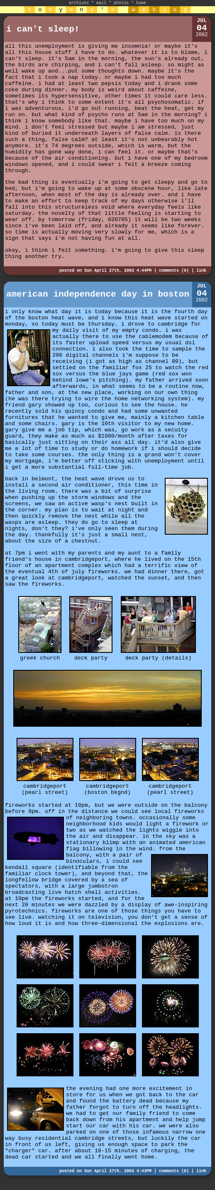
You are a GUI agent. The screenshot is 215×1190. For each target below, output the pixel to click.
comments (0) (174, 270)
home (141, 3)
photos (121, 3)
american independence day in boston (97, 294)
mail (101, 3)
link (201, 270)
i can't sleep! (42, 29)
